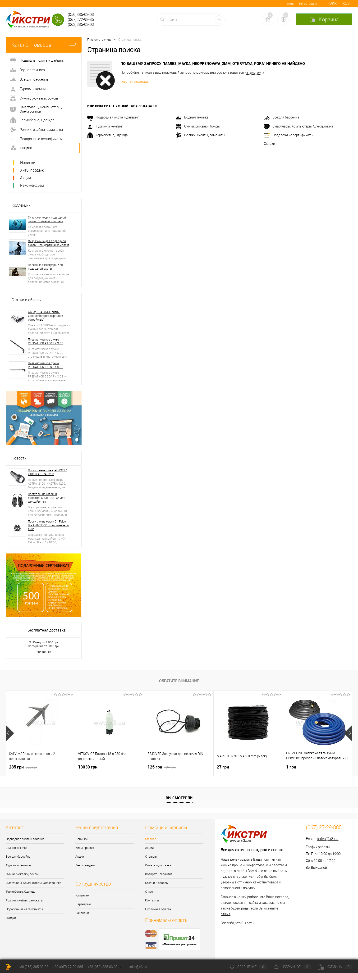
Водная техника (192, 117)
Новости (19, 458)
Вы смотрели (179, 797)
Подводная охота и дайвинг (113, 117)
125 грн (161, 767)
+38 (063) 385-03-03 (33, 967)
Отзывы (151, 856)
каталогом (253, 72)
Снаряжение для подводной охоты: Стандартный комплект (48, 243)
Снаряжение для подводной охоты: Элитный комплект (47, 219)
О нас (149, 891)
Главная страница (134, 81)
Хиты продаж (32, 170)
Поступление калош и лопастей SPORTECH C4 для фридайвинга (46, 497)
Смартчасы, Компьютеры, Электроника (298, 126)
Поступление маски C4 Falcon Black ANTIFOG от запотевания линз (48, 525)
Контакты (152, 900)
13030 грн (87, 767)
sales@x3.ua (328, 839)
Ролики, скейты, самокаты (200, 135)
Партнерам (83, 904)
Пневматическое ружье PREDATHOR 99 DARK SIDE (45, 341)
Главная (150, 839)
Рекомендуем (32, 185)
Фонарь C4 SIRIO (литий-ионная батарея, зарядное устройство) (45, 315)
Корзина (335, 967)
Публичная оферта (158, 909)
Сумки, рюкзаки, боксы (198, 126)
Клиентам (82, 895)
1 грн (291, 767)
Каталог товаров (43, 45)
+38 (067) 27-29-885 (68, 967)
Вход (290, 3)
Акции (25, 178)
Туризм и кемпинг (105, 126)
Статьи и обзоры (26, 300)
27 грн (223, 767)
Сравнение (248, 967)
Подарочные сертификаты (288, 135)
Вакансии (82, 913)
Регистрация (308, 3)
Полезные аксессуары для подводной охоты (45, 266)
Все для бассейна (281, 117)
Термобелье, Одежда (107, 135)
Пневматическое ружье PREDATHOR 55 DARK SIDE (45, 365)
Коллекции (21, 205)
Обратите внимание (179, 680)
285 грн (23, 767)
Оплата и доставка (158, 865)
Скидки (269, 143)
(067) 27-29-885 (324, 827)
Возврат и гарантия (158, 874)
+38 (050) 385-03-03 (102, 967)
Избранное (292, 967)
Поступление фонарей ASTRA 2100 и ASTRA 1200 (47, 472)
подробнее (44, 652)
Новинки (27, 162)
